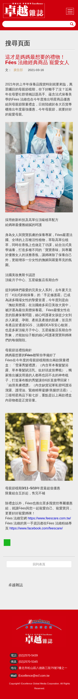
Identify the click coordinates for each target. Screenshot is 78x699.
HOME (24, 10)
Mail (13, 675)
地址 (14, 668)
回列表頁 (39, 564)
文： (8, 70)
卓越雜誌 (15, 585)
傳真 (14, 661)
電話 (14, 655)
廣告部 (18, 70)
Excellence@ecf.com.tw (34, 675)
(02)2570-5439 (28, 655)
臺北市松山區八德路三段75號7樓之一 (43, 668)
